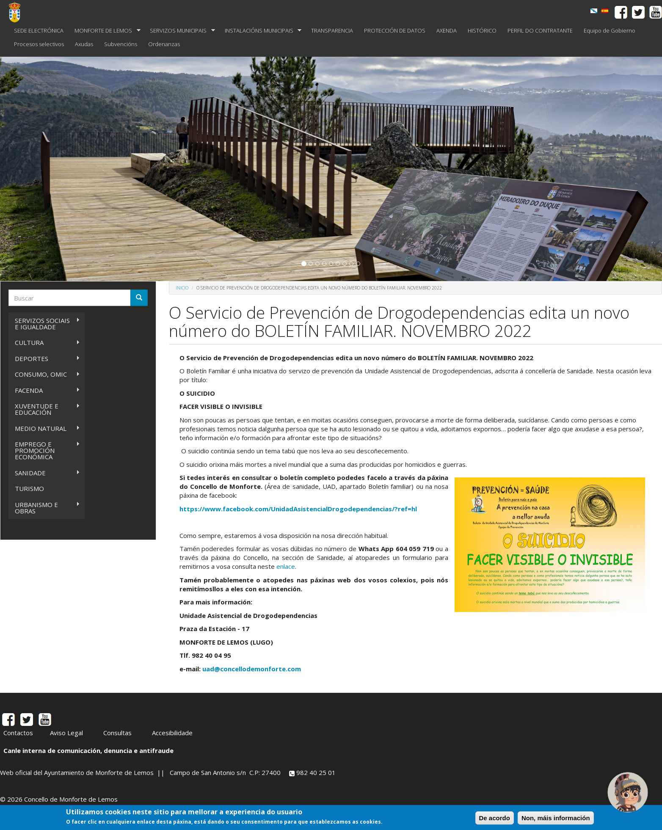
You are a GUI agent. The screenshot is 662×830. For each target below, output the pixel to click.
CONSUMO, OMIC (44, 374)
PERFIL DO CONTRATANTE (540, 30)
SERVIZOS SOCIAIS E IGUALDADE (44, 323)
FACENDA (44, 390)
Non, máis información (555, 818)
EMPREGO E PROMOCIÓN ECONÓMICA (44, 450)
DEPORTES (44, 358)
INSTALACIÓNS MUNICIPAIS (260, 31)
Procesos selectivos (39, 44)
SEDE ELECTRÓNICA (38, 30)
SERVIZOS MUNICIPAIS (179, 31)
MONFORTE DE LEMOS (105, 31)
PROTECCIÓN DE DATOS (394, 30)
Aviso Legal (66, 732)
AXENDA (446, 30)
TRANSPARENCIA (332, 30)
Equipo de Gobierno (609, 30)
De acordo (494, 818)
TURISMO (29, 488)
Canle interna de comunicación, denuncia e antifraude (88, 750)
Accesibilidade (172, 732)
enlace (285, 566)
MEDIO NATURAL (44, 428)
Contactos (18, 732)
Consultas (117, 732)
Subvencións (120, 44)
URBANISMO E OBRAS (44, 507)
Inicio (182, 288)
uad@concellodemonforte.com (251, 669)
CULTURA (44, 342)
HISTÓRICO (482, 30)
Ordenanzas (164, 44)
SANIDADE (44, 473)
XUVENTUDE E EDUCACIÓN (44, 409)
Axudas (84, 44)
